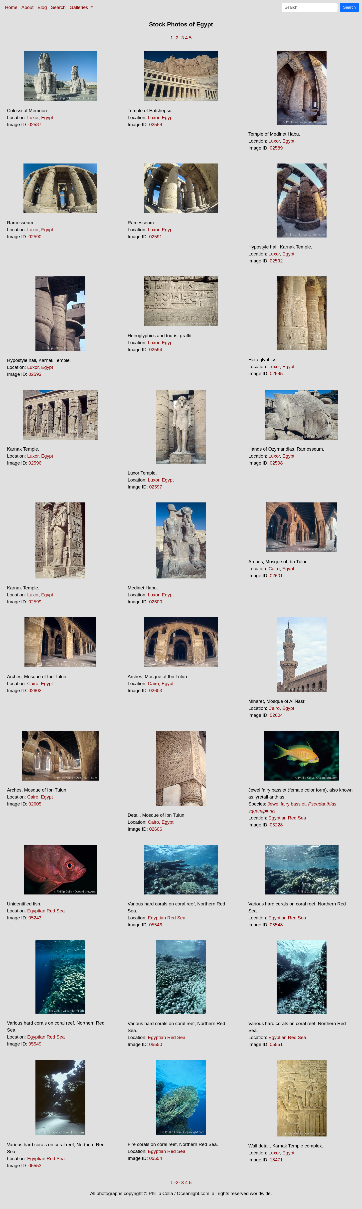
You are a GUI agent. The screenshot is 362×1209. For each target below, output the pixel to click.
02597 (155, 486)
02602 (34, 690)
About (27, 7)
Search (58, 7)
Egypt (47, 117)
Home (11, 7)
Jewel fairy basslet (286, 803)
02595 (276, 373)
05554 (155, 1158)
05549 (34, 1044)
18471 (276, 1159)
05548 (276, 924)
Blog (42, 7)
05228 (276, 824)
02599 (34, 601)
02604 (276, 715)
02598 (276, 463)
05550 (155, 1044)
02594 (155, 349)
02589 (276, 148)
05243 (34, 917)
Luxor (33, 117)
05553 (34, 1165)
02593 (34, 374)
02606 (155, 829)
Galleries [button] (79, 7)
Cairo (274, 568)
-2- (177, 37)
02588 (155, 124)
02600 (155, 601)
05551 (276, 1044)
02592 (276, 260)
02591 (155, 236)
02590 (34, 236)
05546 (155, 924)
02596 (34, 463)
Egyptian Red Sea (287, 817)
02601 (276, 575)
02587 (34, 124)
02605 (34, 803)
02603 (155, 690)
